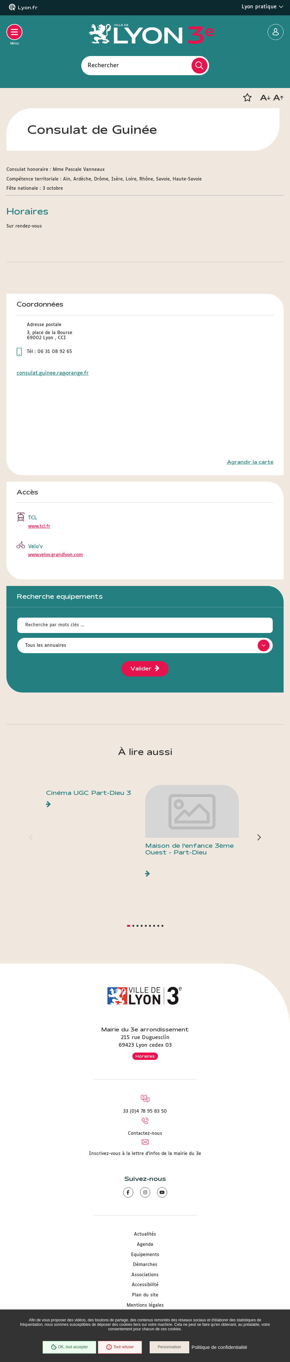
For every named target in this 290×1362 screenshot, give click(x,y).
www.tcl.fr (39, 526)
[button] (247, 97)
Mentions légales (145, 1305)
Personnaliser (170, 1347)
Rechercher (103, 65)
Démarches (145, 1264)
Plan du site (145, 1295)
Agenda (145, 1244)
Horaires (145, 1056)
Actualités (145, 1234)
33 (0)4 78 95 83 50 (145, 1111)
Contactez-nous (145, 1133)
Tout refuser (119, 1347)
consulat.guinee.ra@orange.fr (53, 373)
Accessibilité (145, 1285)
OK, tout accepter (69, 1347)
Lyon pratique (263, 7)
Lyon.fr (28, 7)
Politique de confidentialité (219, 1347)
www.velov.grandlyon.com (55, 555)
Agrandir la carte (250, 462)
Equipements (145, 1255)
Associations (145, 1275)
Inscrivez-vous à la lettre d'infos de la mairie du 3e (145, 1153)
